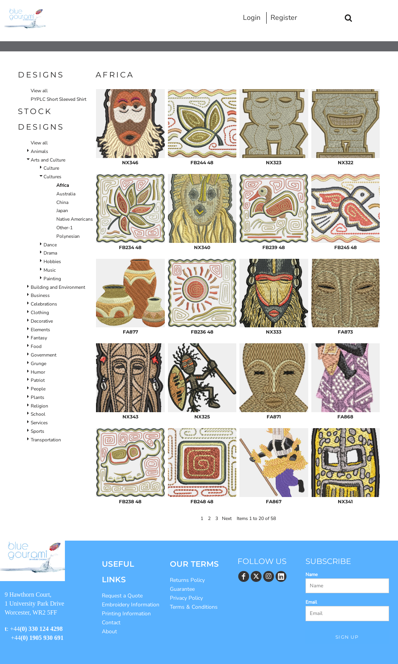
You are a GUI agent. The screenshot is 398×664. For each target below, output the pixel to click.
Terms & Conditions (194, 607)
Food (36, 346)
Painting (52, 279)
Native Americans (74, 219)
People (38, 389)
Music (50, 270)
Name (311, 574)
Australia (65, 194)
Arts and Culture (48, 160)
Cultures (52, 177)
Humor (38, 372)
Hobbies (52, 261)
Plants (37, 397)
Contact (111, 622)
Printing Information (126, 613)
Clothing (40, 312)
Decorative (42, 321)
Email (311, 602)
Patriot (38, 380)
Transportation (46, 440)
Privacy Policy (186, 598)
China (62, 202)
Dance (50, 245)
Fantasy (39, 338)
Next (227, 518)
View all (39, 91)
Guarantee (182, 589)
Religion (39, 406)
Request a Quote (122, 595)
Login (251, 17)
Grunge (38, 363)
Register (284, 17)
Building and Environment (58, 287)
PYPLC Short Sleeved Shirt (58, 99)
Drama (50, 253)
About (109, 631)
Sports (37, 431)
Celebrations (44, 304)
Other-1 (64, 228)
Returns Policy (187, 580)
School (38, 414)
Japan (62, 210)
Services (39, 423)
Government (43, 355)
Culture (51, 168)
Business (40, 295)
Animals (39, 151)
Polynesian (68, 236)
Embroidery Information (130, 604)
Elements (40, 330)
